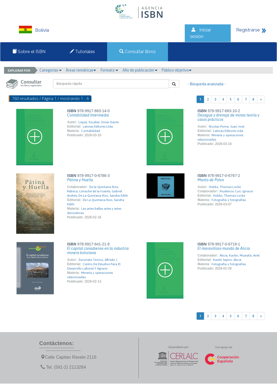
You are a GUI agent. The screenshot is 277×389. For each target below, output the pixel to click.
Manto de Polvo (210, 180)
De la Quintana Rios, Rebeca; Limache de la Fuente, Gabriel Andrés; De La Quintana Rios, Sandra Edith (97, 191)
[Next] (261, 99)
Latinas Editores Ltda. (98, 126)
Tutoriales (82, 51)
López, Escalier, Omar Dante (98, 122)
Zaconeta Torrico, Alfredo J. (98, 260)
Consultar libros (137, 51)
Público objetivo (176, 70)
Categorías (50, 70)
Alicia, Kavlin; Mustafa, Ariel (239, 255)
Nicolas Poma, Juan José (226, 126)
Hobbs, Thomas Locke (225, 187)
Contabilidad (90, 131)
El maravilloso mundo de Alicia (223, 248)
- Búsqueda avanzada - (206, 84)
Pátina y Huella (80, 180)
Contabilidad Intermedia (88, 115)
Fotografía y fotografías (229, 200)
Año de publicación (140, 70)
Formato (109, 70)
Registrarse (248, 30)
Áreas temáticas (81, 70)
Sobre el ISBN (28, 51)
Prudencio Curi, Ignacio (236, 191)
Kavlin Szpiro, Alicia (227, 260)
